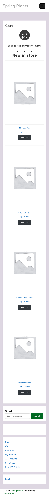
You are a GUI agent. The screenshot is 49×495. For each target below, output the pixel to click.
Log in (8, 479)
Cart (7, 446)
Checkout (9, 450)
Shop (7, 442)
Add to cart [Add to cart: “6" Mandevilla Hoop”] (24, 222)
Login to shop (24, 132)
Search (9, 411)
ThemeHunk (8, 493)
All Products (11, 458)
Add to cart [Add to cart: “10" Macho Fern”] (24, 137)
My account (10, 454)
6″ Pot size (10, 463)
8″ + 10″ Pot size (13, 467)
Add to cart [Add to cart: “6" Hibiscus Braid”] (24, 392)
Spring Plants (15, 6)
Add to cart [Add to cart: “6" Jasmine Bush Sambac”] (24, 307)
